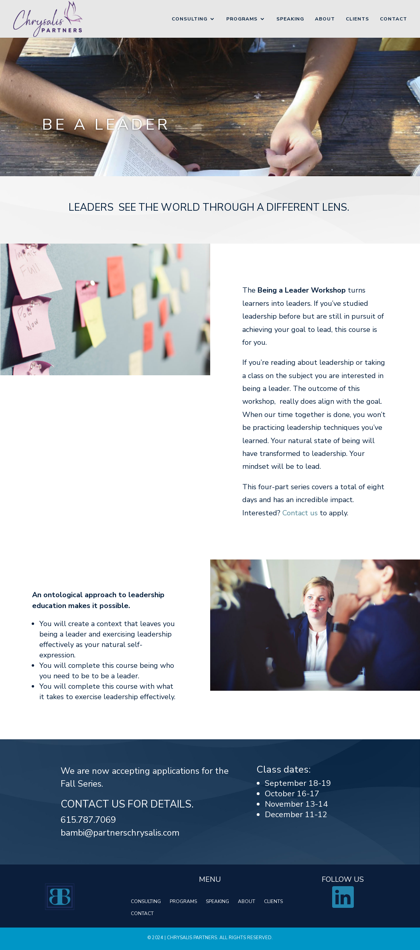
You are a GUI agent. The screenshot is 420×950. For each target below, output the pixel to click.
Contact (393, 19)
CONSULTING (146, 902)
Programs (242, 19)
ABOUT (246, 902)
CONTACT (142, 914)
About (325, 19)
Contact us (300, 513)
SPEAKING (217, 902)
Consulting (189, 19)
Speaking (290, 19)
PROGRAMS (183, 902)
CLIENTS (273, 902)
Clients (357, 19)
